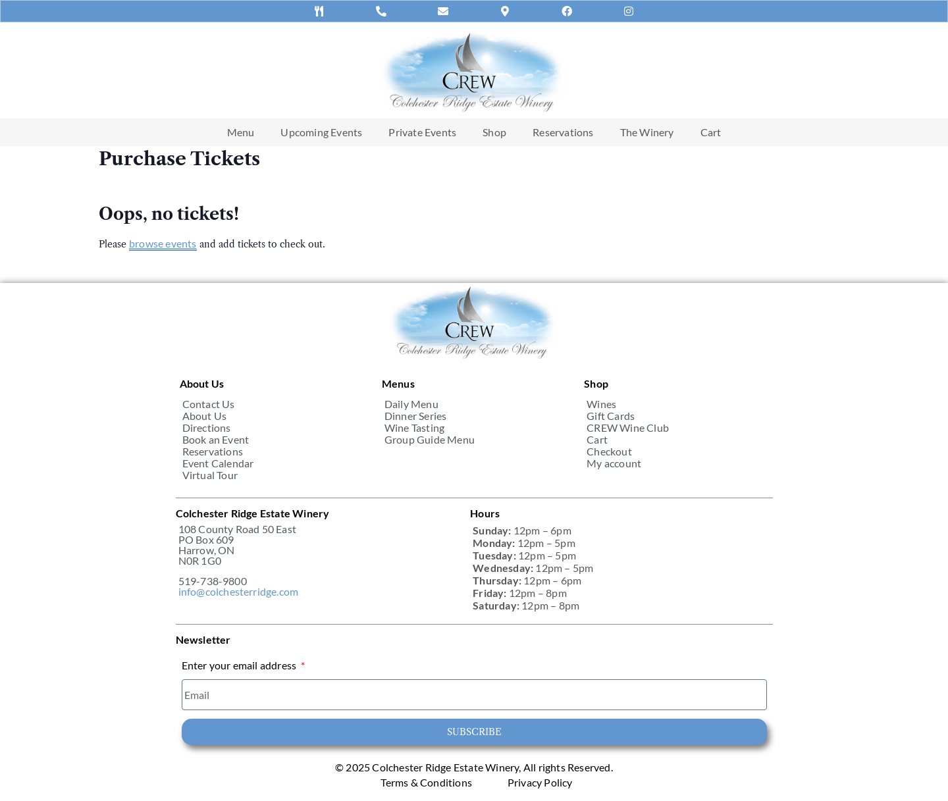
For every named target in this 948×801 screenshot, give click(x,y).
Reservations (563, 132)
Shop (494, 132)
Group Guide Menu (429, 440)
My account (614, 463)
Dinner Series (415, 416)
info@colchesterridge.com (238, 591)
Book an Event (216, 440)
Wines (601, 404)
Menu (241, 132)
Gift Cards (611, 416)
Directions (206, 428)
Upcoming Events (321, 132)
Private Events (422, 132)
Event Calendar (218, 463)
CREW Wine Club (628, 428)
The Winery (647, 132)
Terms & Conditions (426, 782)
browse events (163, 243)
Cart (711, 132)
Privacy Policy (540, 782)
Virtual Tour (210, 475)
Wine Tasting (414, 428)
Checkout (609, 451)
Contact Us (208, 404)
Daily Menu (411, 404)
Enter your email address (240, 665)
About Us (204, 416)
